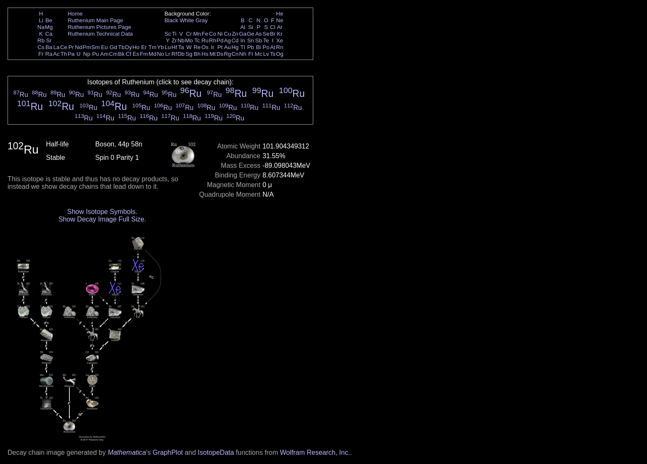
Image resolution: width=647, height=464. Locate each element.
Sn (250, 40)
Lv (266, 54)
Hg (234, 47)
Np (86, 54)
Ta (181, 47)
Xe (279, 40)
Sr (49, 40)
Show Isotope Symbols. (102, 211)
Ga (242, 34)
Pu (95, 54)
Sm (96, 47)
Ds (220, 54)
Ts (272, 54)
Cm (113, 54)
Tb (121, 47)
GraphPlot (167, 452)
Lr (167, 54)
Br (272, 34)
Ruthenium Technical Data (100, 34)
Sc (168, 34)
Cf (128, 54)
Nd (78, 47)
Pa (71, 54)
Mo (189, 40)
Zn (235, 34)
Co (212, 34)
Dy (128, 47)
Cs (40, 47)
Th (63, 54)
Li (41, 20)
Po (266, 47)
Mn (197, 34)
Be (48, 20)
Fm (144, 54)
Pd (220, 40)
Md (153, 54)
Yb (160, 47)
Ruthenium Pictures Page (99, 27)
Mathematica (126, 452)
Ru (205, 40)
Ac (56, 54)
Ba (48, 47)
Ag (227, 40)
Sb (258, 40)
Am (104, 54)
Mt (213, 54)
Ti (174, 34)
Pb (250, 47)
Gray (202, 20)
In (243, 40)
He (279, 13)
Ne (279, 20)
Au (227, 47)
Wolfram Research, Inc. (315, 452)
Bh (197, 54)
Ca (48, 34)
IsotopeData (216, 452)
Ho (135, 47)
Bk (121, 54)
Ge (250, 34)
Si (250, 27)
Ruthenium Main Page (95, 20)
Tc (197, 40)
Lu (168, 47)
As (258, 34)
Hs (205, 54)
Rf (174, 54)
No (160, 54)
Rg (227, 54)
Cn (234, 54)
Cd (234, 40)
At (272, 47)
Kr (279, 34)
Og (279, 54)
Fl (250, 54)
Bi (258, 47)
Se (266, 34)
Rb (41, 40)
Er (144, 47)
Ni (220, 34)
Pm (87, 47)
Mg (49, 27)
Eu (104, 47)
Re (197, 47)
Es (136, 54)
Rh (212, 40)
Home (75, 13)
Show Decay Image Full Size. (102, 219)
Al (242, 27)
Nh (242, 54)
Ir (212, 47)
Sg (189, 54)
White (187, 20)
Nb (181, 40)
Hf (174, 47)
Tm (152, 47)
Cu (227, 34)
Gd (113, 47)
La (56, 47)
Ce (63, 47)
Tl (243, 47)
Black (171, 20)
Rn (279, 47)
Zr (174, 40)
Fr (41, 54)
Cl (272, 27)
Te (266, 40)
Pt (220, 47)
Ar (279, 27)
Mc (258, 54)
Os (205, 47)
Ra (48, 54)
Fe (205, 34)
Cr (189, 34)
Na (41, 27)
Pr (71, 47)
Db (181, 54)
